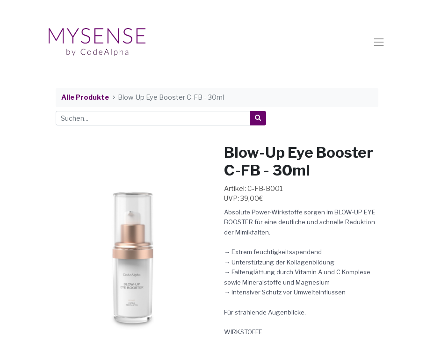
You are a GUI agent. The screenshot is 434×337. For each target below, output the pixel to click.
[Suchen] (258, 118)
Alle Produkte (85, 97)
